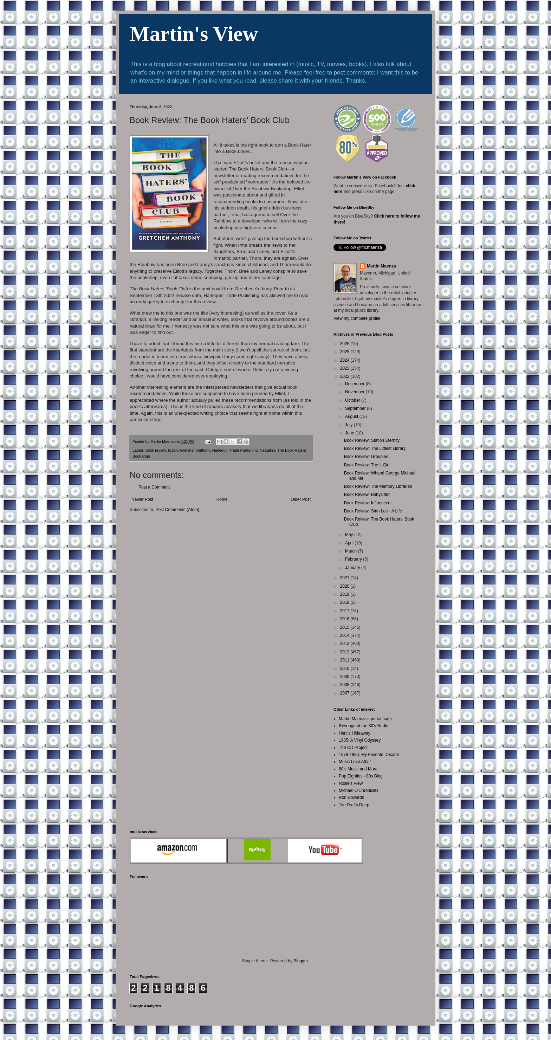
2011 (345, 660)
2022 (345, 376)
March (351, 551)
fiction (173, 450)
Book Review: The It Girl (366, 465)
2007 (345, 693)
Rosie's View (351, 783)
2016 (345, 618)
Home (222, 499)
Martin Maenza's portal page (365, 718)
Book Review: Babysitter (367, 494)
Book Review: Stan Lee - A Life (373, 511)
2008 (345, 684)
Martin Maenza (381, 266)
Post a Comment (154, 487)
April (350, 543)
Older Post (301, 499)
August (352, 416)
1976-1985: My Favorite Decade (369, 754)
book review (156, 450)
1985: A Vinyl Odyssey (360, 740)
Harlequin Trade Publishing (235, 450)
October (353, 400)
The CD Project (353, 747)
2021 (345, 577)
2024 (345, 360)
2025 (345, 351)
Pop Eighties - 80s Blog (361, 776)
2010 (345, 668)
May (349, 534)
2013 (345, 643)
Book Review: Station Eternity (372, 440)
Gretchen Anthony (195, 450)
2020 (345, 586)
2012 (345, 652)
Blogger (300, 960)
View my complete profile (356, 318)
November (355, 391)
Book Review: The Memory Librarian (378, 486)
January (353, 567)
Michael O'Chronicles (358, 790)
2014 (345, 635)
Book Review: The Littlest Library (375, 448)
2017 (345, 610)
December (355, 383)
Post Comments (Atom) (177, 509)
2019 (345, 594)
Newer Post (142, 499)
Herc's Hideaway (354, 733)
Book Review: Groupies (366, 456)
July (349, 424)
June (350, 433)
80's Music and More (358, 769)
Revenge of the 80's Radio (363, 725)
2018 (345, 602)
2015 (345, 627)
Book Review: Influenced (367, 502)
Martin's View (194, 33)
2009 (345, 676)
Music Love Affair (355, 761)
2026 (345, 343)
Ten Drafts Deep (354, 804)
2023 (345, 368)
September (356, 408)
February (354, 559)
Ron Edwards (351, 797)
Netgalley (267, 450)
